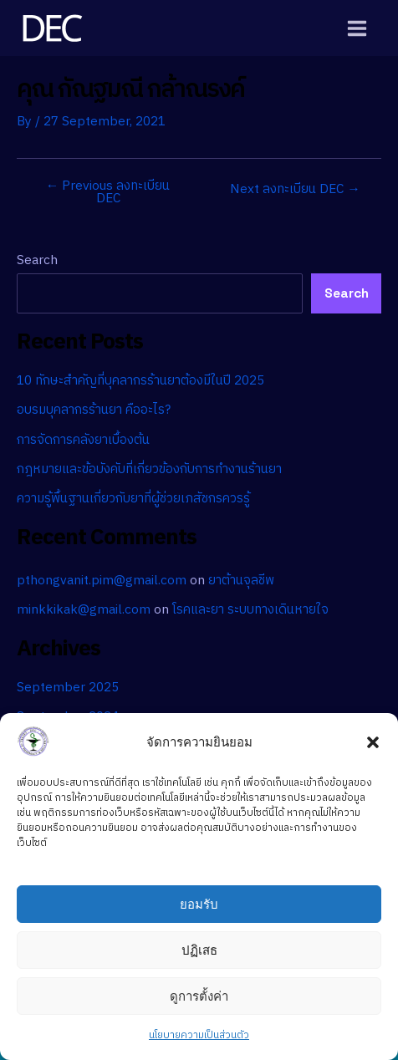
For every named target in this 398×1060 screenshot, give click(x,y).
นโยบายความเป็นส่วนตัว (199, 1035)
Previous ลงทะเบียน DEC (108, 193)
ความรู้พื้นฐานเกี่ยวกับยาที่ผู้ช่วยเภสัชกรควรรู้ (133, 498)
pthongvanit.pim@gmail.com (101, 580)
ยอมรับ (199, 904)
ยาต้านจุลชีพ (241, 580)
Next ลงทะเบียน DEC (295, 189)
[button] (373, 742)
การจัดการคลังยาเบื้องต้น (83, 440)
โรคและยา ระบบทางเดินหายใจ (250, 609)
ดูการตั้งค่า (199, 996)
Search (37, 260)
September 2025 (68, 687)
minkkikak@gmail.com (84, 609)
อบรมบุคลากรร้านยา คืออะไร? (94, 410)
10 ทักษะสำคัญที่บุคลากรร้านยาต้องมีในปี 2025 (140, 380)
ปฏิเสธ (199, 950)
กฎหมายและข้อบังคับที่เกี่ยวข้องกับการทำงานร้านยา (149, 469)
